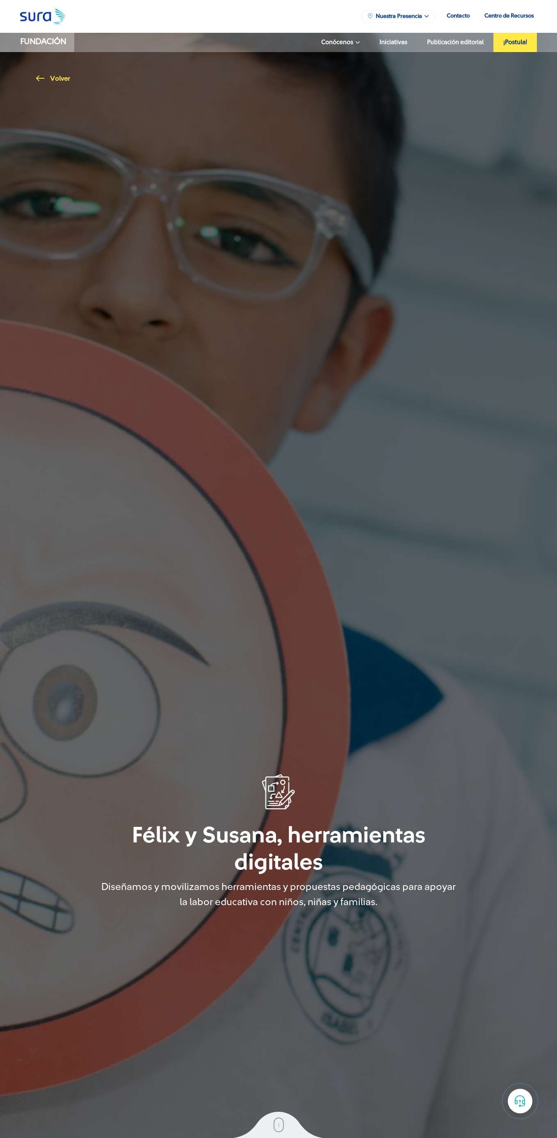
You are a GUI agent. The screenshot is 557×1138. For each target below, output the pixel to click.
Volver (53, 78)
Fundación (43, 42)
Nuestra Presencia (398, 15)
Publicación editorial (455, 42)
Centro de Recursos (509, 16)
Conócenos (340, 42)
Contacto (458, 16)
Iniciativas (393, 42)
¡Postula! (515, 42)
